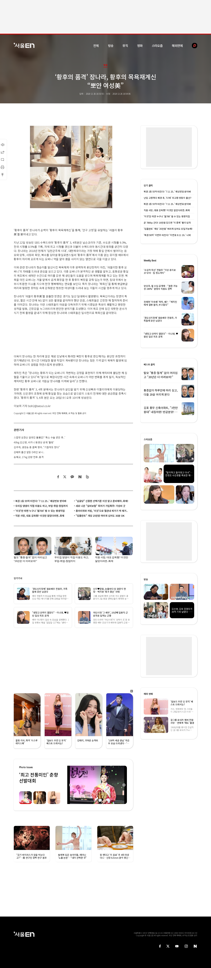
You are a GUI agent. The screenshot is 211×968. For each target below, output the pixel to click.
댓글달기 (2, 159)
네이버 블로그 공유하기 (80, 477)
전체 (96, 45)
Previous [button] (70, 784)
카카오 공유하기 (72, 477)
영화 (140, 45)
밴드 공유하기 (87, 477)
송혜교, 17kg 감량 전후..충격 (29, 457)
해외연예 (177, 45)
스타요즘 (157, 45)
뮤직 (125, 45)
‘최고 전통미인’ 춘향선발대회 (38, 777)
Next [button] (123, 784)
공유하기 (2, 152)
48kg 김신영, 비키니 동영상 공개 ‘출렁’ (34, 442)
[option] (97, 785)
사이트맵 (187, 933)
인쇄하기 (2, 167)
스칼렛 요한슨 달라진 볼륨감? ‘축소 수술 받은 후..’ (39, 437)
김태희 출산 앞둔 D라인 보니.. (29, 452)
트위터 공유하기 (64, 477)
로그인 (194, 933)
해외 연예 (148, 693)
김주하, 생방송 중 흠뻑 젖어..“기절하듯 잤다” (37, 447)
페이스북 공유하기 (58, 477)
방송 (110, 45)
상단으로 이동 (2, 174)
